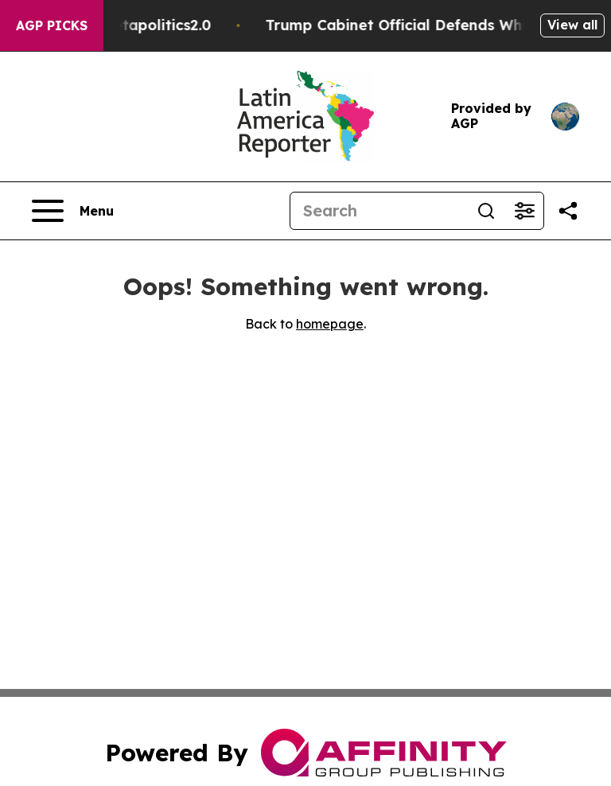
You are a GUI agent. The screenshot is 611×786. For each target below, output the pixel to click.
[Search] (378, 211)
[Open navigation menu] (73, 211)
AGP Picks (52, 25)
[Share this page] (568, 211)
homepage (330, 324)
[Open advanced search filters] (524, 211)
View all (572, 25)
